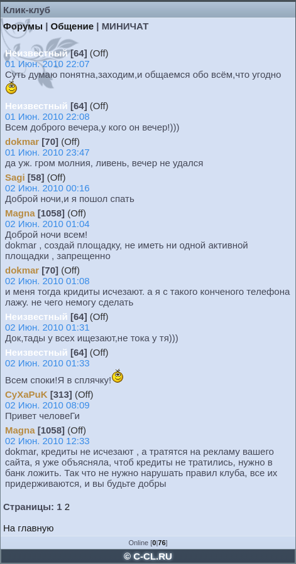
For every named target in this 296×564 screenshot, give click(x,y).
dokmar (22, 141)
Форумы (23, 26)
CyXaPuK (26, 394)
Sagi (15, 177)
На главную (28, 528)
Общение (72, 26)
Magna (20, 213)
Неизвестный (36, 53)
